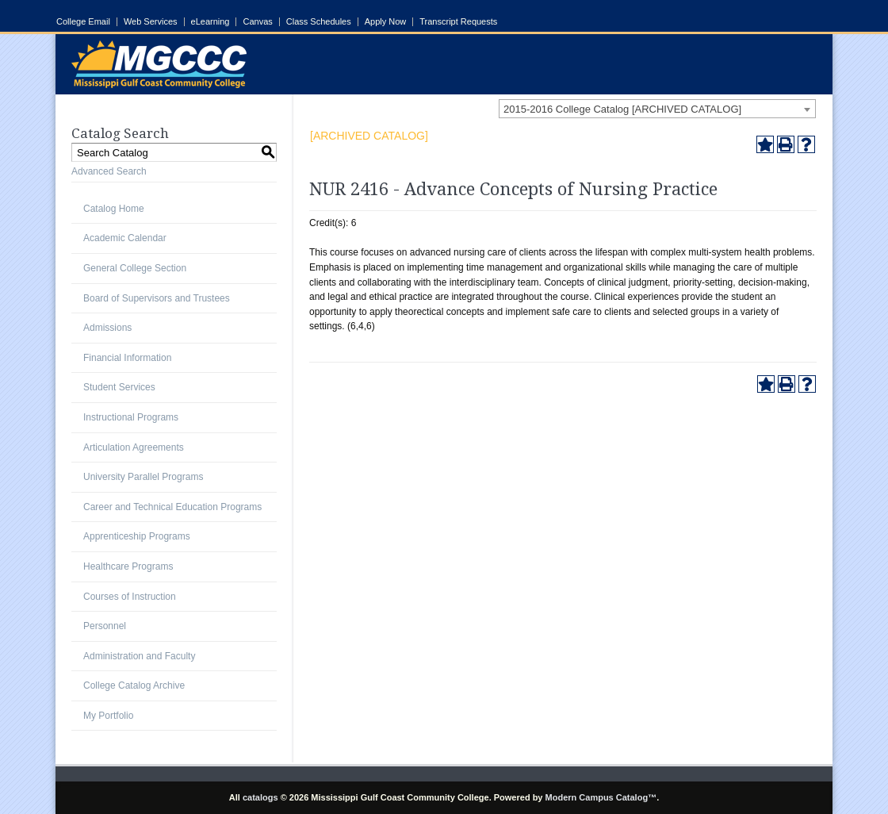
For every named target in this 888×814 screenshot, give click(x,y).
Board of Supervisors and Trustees (156, 298)
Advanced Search (109, 171)
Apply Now (386, 21)
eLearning (210, 21)
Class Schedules (318, 21)
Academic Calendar (124, 238)
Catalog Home (113, 208)
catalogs (260, 797)
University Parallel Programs (143, 476)
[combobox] (657, 108)
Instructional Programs (130, 417)
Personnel (104, 626)
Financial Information (127, 357)
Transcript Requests (458, 21)
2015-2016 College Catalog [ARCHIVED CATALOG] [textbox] (622, 109)
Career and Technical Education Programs (172, 507)
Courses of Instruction (129, 596)
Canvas (257, 21)
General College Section (134, 268)
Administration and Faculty (139, 656)
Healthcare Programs (128, 566)
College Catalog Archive (134, 685)
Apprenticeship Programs (136, 536)
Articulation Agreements (133, 447)
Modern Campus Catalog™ (601, 797)
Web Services (151, 21)
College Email (83, 21)
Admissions (107, 327)
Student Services (119, 387)
